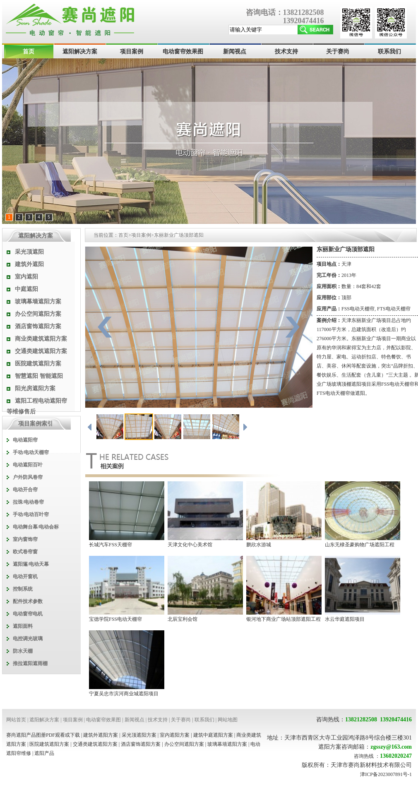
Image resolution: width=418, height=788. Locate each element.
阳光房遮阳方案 (35, 388)
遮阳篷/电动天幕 (31, 564)
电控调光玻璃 (28, 638)
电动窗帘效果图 (183, 51)
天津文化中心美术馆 (190, 545)
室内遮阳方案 (175, 735)
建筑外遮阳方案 (100, 735)
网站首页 (16, 720)
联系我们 (389, 51)
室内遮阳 (26, 277)
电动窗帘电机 (28, 614)
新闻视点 (234, 51)
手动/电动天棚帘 (31, 452)
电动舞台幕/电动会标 (36, 527)
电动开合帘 (25, 489)
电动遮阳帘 (25, 440)
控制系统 (23, 589)
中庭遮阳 (26, 289)
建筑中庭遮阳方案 (213, 735)
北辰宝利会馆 (182, 619)
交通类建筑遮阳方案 (41, 351)
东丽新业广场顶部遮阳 (179, 235)
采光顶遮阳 (29, 252)
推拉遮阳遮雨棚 (30, 663)
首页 (28, 51)
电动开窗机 (25, 576)
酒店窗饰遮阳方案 (38, 326)
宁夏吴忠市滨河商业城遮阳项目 (124, 694)
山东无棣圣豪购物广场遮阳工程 (359, 545)
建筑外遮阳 (29, 264)
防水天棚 (23, 651)
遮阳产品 (44, 753)
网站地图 (228, 720)
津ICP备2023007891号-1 (386, 774)
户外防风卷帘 (28, 477)
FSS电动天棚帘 (358, 309)
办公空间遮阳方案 (38, 314)
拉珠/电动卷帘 (28, 502)
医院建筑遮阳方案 (38, 363)
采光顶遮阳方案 (139, 735)
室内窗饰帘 (25, 539)
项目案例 (131, 51)
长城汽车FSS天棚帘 (110, 545)
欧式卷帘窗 (25, 552)
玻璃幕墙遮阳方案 (38, 301)
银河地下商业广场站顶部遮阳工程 (283, 619)
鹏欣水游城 (258, 545)
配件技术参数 (28, 601)
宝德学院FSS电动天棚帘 (115, 619)
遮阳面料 (23, 626)
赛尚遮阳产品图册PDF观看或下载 (43, 735)
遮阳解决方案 (79, 51)
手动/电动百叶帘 (31, 514)
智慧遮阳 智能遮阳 (39, 376)
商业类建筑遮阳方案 (41, 339)
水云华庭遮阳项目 (345, 619)
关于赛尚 (337, 51)
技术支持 (286, 51)
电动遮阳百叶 (28, 465)
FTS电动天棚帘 (394, 309)
